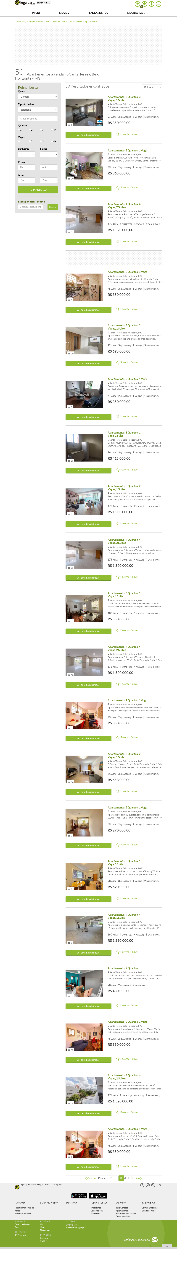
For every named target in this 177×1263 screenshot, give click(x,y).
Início (36, 12)
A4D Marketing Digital (76, 1228)
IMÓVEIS (20, 1203)
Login (22, 1184)
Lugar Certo (25, 2)
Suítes (43, 148)
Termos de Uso (122, 1216)
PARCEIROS (148, 1203)
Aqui (17, 1227)
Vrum (42, 1227)
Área (21, 175)
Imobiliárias (136, 12)
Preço (21, 162)
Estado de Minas (149, 1211)
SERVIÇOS (71, 1203)
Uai (41, 1224)
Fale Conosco (122, 1208)
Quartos (22, 125)
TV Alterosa (20, 1235)
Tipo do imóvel (26, 104)
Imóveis (64, 12)
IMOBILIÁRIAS (99, 1203)
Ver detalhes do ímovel (88, 135)
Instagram (57, 1184)
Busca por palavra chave (31, 201)
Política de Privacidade (126, 1213)
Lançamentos (98, 12)
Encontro (44, 1238)
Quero (21, 91)
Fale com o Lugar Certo (38, 1184)
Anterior (91, 1178)
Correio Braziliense (150, 1208)
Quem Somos (122, 1211)
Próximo (136, 1178)
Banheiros (23, 148)
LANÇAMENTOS (49, 1203)
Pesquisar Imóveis (23, 1213)
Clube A (43, 1241)
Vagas (21, 137)
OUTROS (121, 1203)
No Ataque (45, 1230)
